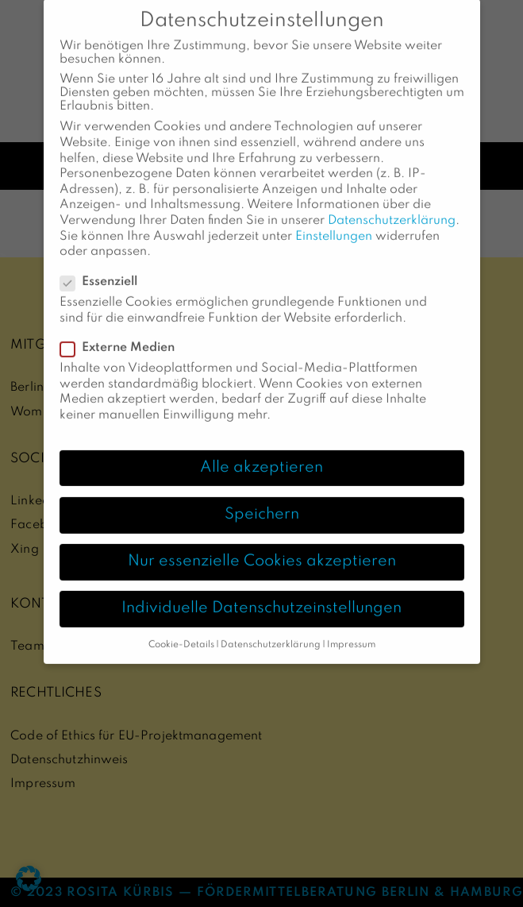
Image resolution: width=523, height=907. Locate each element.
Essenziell (104, 267)
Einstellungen (333, 220)
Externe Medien (122, 333)
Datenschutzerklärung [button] (271, 630)
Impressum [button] (351, 630)
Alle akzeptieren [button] (261, 452)
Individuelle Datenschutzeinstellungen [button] (261, 593)
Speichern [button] (262, 499)
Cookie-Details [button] (181, 630)
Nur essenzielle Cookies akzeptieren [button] (262, 546)
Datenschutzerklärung (392, 205)
